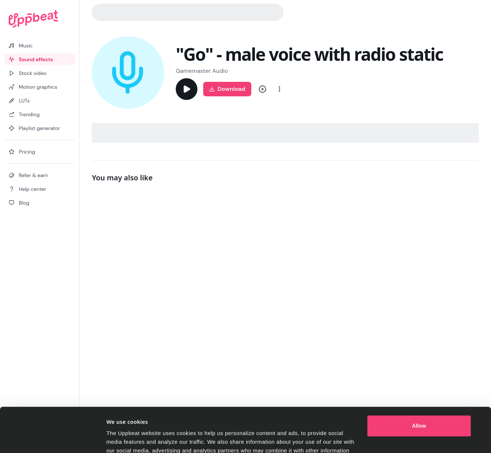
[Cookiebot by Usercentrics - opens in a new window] (58, 438)
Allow (419, 385)
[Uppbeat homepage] (40, 19)
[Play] (186, 89)
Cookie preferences (131, 439)
